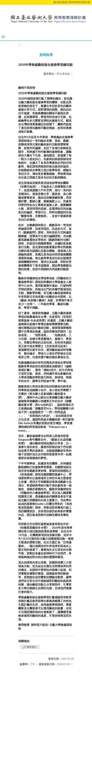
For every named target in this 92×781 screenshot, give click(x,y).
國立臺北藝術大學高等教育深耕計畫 (71, 2)
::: (19, 44)
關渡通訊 (29, 647)
